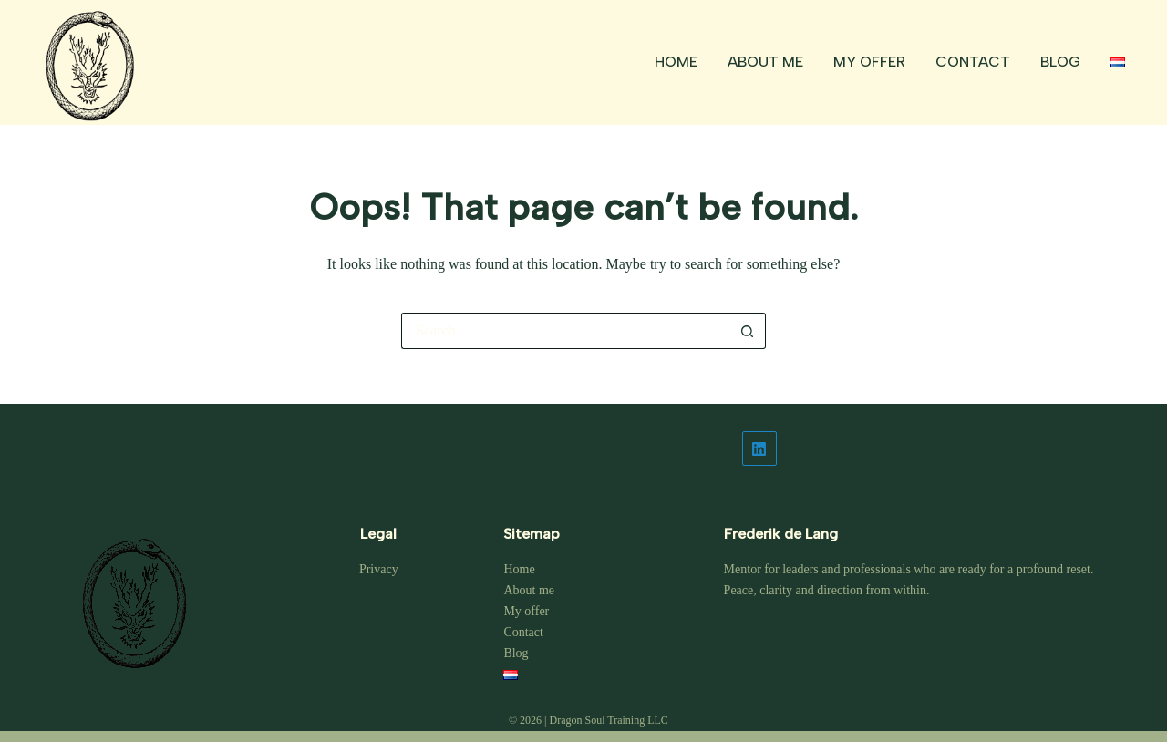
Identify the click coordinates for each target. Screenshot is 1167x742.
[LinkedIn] (922, 448)
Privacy (378, 569)
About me (765, 61)
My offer (869, 61)
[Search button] (747, 331)
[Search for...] (565, 331)
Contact (972, 61)
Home (676, 61)
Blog (1060, 61)
